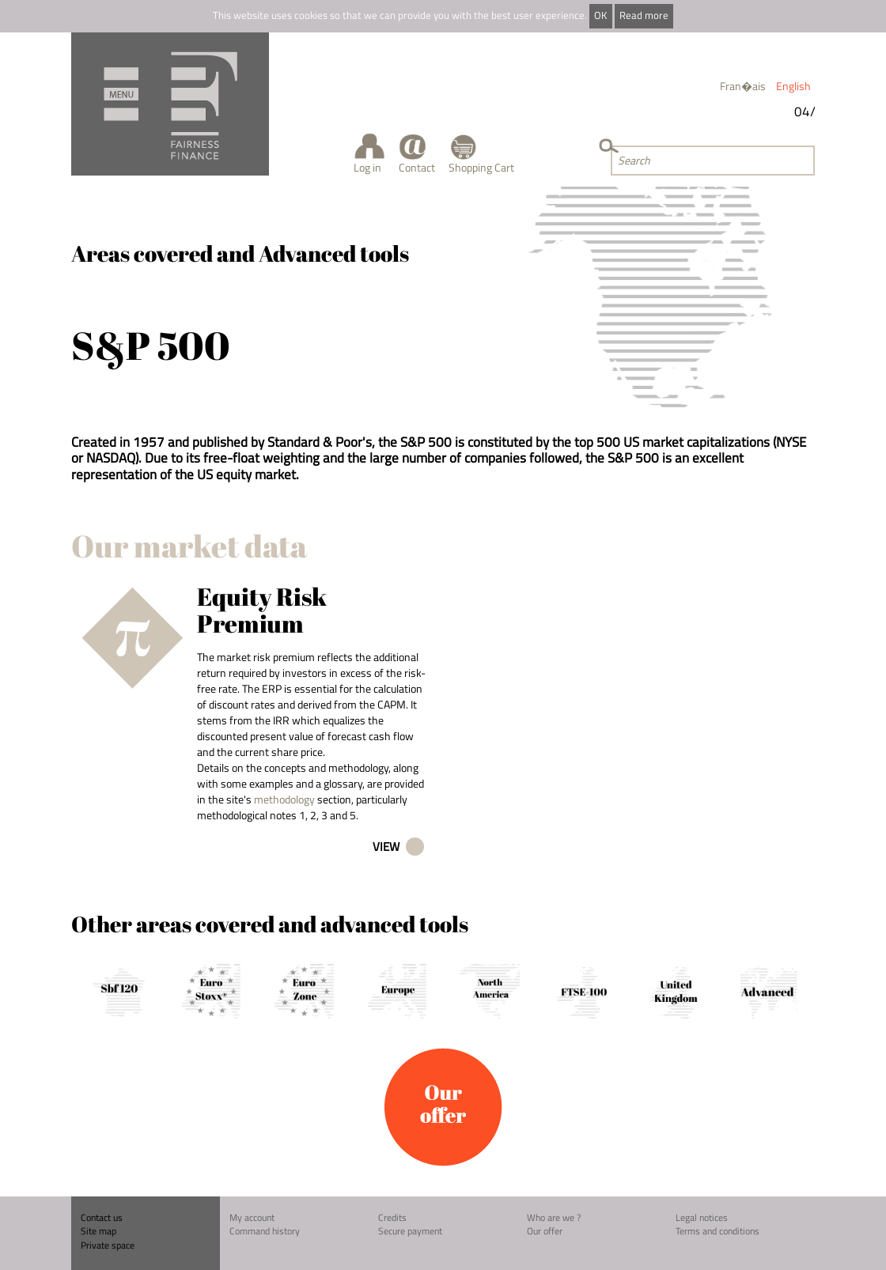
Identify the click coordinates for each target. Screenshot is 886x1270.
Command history (264, 1230)
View (386, 846)
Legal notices (702, 1217)
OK (600, 15)
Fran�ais (743, 85)
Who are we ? (554, 1217)
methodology (284, 799)
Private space (107, 1245)
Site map (98, 1230)
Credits (392, 1217)
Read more (643, 15)
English (793, 85)
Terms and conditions (717, 1230)
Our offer (544, 1230)
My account (252, 1217)
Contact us (102, 1217)
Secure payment (410, 1230)
